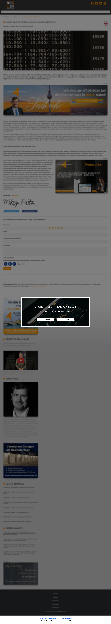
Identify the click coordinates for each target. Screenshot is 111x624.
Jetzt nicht (65, 320)
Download (46, 320)
